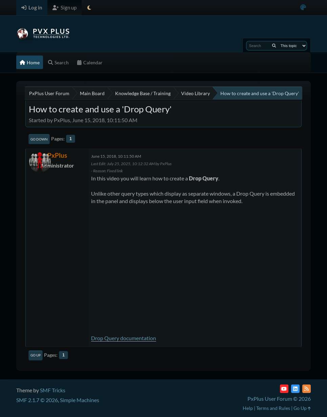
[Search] (274, 45)
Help (248, 408)
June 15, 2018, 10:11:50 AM (116, 156)
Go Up (35, 355)
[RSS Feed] (306, 389)
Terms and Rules (273, 408)
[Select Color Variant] (303, 7)
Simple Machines (79, 400)
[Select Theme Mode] (89, 7)
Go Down (39, 139)
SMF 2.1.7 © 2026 (37, 400)
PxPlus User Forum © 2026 (279, 398)
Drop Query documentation (123, 338)
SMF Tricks (52, 390)
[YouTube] (284, 389)
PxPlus (57, 155)
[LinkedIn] (295, 389)
